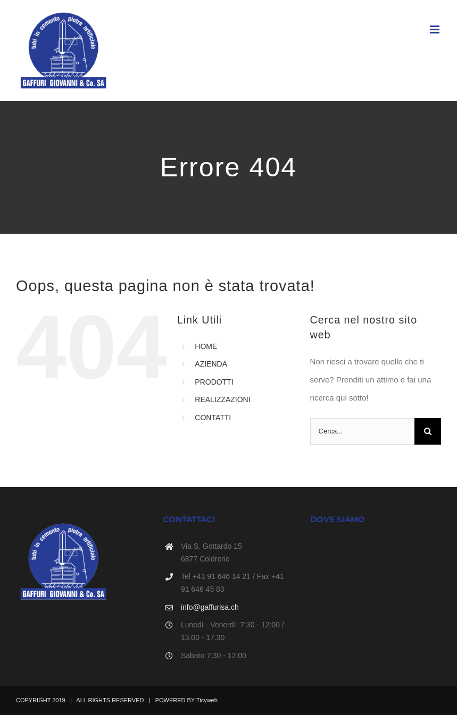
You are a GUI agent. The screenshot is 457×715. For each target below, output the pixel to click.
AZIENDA (211, 364)
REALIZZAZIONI (222, 399)
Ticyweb (207, 700)
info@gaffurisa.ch (210, 607)
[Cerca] (427, 431)
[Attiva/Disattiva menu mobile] (435, 29)
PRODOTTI (214, 382)
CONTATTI (213, 417)
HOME (206, 346)
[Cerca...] (362, 431)
